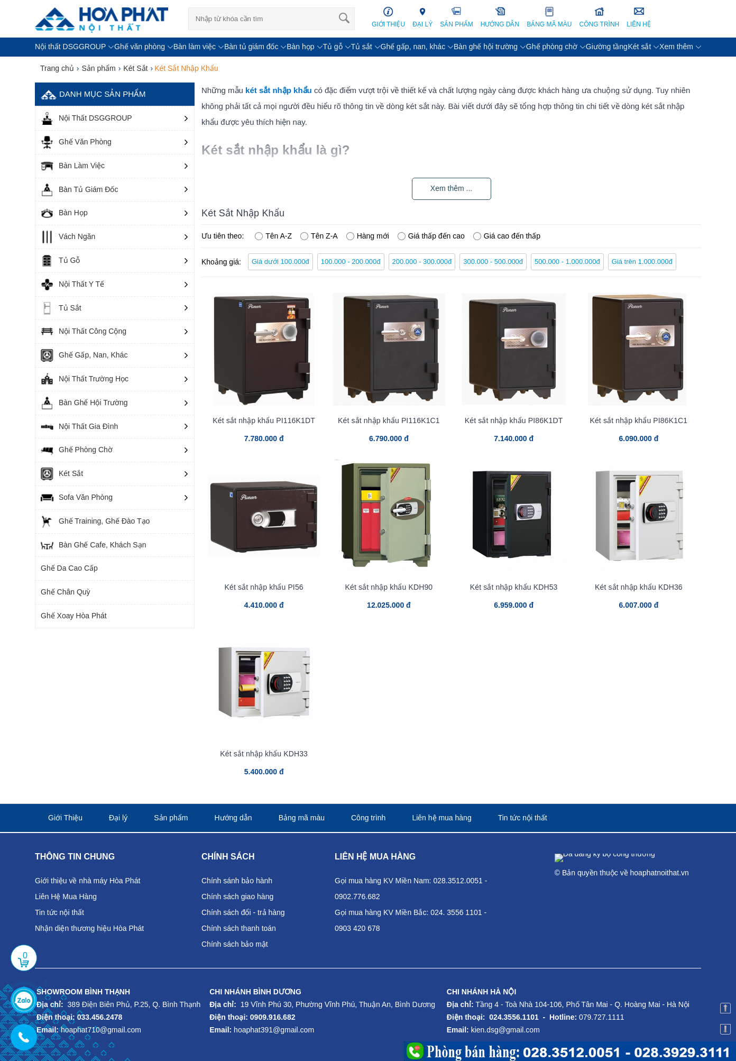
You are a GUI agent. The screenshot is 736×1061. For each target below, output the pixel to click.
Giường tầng (607, 46)
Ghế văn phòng (139, 46)
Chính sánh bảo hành (236, 880)
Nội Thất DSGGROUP (86, 118)
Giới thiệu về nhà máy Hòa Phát (87, 880)
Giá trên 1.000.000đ (642, 262)
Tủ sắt (361, 46)
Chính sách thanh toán (238, 928)
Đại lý (118, 817)
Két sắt (639, 46)
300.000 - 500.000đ (493, 262)
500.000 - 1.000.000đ (567, 262)
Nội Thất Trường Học (84, 379)
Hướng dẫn (233, 817)
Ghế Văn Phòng (76, 142)
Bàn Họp (64, 213)
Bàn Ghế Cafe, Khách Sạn (93, 545)
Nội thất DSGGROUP (70, 46)
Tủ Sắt (61, 308)
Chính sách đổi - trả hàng (243, 912)
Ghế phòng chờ (551, 46)
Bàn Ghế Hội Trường (84, 403)
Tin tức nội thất (522, 817)
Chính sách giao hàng (237, 896)
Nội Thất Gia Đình (79, 426)
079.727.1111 (601, 1017)
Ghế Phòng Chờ (77, 450)
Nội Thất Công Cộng (83, 331)
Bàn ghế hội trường (486, 46)
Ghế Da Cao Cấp (69, 568)
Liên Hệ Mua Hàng (66, 896)
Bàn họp (300, 46)
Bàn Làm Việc (73, 166)
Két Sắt (62, 474)
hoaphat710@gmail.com (101, 1030)
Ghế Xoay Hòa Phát (74, 615)
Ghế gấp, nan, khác (413, 46)
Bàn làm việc (194, 46)
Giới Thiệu (65, 817)
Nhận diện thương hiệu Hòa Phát (89, 928)
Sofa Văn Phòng (77, 497)
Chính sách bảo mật (234, 944)
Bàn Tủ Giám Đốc (79, 190)
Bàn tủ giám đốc (251, 46)
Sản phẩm (171, 817)
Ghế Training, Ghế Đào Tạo (95, 521)
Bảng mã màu (302, 817)
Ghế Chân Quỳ (65, 592)
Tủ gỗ (332, 46)
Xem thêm (676, 46)
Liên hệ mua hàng (441, 817)
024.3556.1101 (513, 1017)
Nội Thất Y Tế (72, 284)
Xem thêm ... (451, 188)
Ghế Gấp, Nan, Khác (84, 355)
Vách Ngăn (68, 237)
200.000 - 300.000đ (422, 262)
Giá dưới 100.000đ (280, 262)
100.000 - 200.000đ (351, 262)
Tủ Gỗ (60, 260)
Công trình (368, 817)
